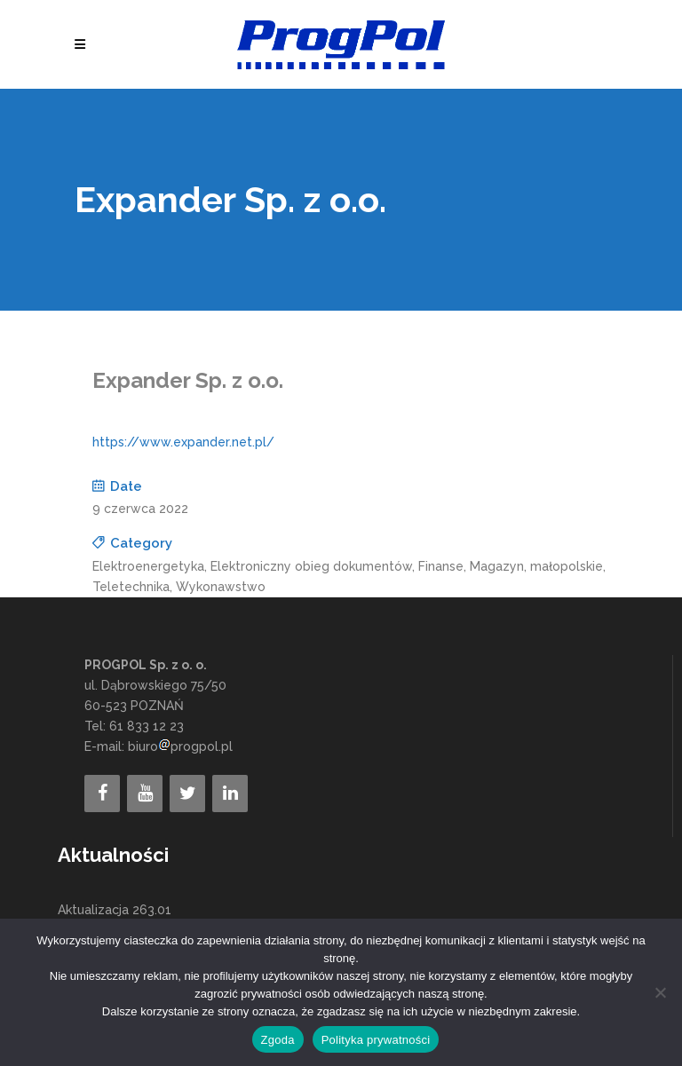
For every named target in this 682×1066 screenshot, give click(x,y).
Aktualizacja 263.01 (114, 910)
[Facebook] (102, 793)
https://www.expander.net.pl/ (183, 442)
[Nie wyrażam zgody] (660, 992)
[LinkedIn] (230, 793)
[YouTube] (145, 793)
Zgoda (278, 1039)
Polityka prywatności (376, 1039)
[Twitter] (187, 793)
